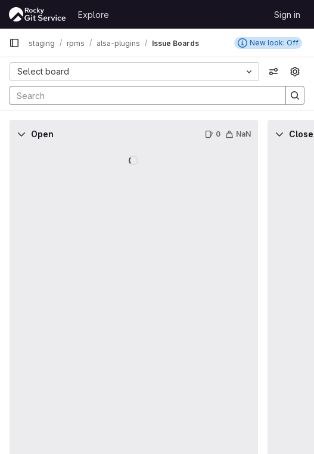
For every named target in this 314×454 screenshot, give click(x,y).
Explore (93, 15)
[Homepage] (38, 14)
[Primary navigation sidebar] (14, 42)
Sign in (287, 15)
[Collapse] (21, 134)
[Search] (142, 95)
